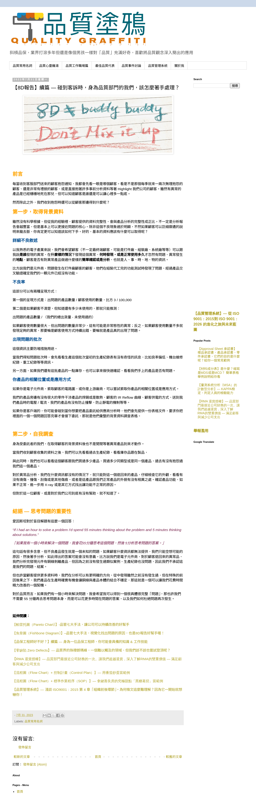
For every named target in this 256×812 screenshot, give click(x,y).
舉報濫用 (200, 431)
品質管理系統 (158, 66)
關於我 (179, 66)
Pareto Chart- (71, 624)
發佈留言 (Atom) (35, 764)
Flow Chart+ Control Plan (71, 673)
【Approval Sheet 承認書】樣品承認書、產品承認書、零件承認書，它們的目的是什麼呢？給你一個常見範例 (219, 354)
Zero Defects (92, 650)
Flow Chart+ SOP (88, 681)
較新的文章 (22, 757)
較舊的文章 (174, 757)
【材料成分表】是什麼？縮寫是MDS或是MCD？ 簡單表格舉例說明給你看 (219, 372)
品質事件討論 (131, 66)
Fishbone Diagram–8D (88, 633)
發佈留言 (24, 747)
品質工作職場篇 (77, 66)
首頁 (98, 757)
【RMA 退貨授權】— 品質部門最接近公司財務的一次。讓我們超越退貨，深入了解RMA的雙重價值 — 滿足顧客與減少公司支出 (219, 409)
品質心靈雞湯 (49, 66)
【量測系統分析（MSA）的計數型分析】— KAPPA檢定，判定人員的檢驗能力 (217, 389)
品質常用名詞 (22, 66)
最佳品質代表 (105, 66)
